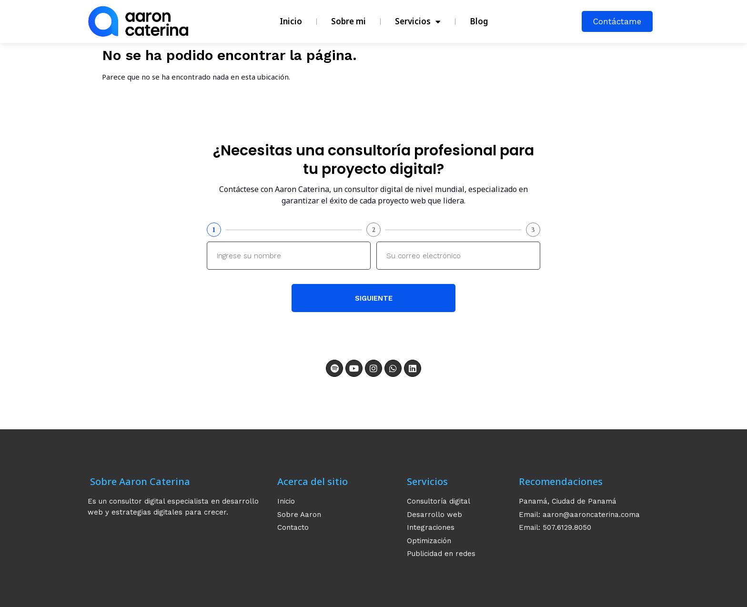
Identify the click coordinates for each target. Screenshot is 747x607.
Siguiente (374, 298)
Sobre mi (348, 21)
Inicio (291, 21)
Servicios (418, 21)
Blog (479, 21)
